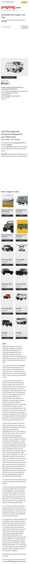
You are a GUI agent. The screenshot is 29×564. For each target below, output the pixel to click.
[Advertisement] (14, 44)
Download (7, 215)
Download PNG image (9, 77)
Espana (12, 1)
